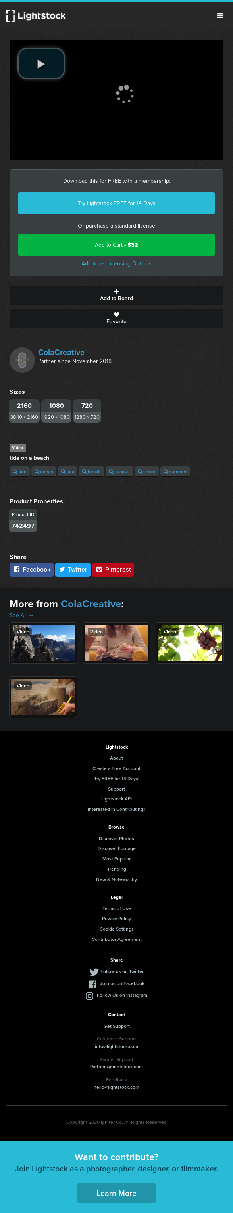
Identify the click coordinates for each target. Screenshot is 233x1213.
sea (67, 471)
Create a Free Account (116, 768)
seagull (119, 471)
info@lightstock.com (116, 1046)
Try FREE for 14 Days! (116, 778)
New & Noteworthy (116, 879)
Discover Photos (116, 838)
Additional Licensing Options (116, 263)
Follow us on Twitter (122, 971)
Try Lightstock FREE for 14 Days (117, 203)
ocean (44, 471)
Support (116, 788)
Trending (116, 869)
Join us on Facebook (122, 983)
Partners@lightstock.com (116, 1066)
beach (91, 471)
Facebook (31, 569)
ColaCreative (61, 352)
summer (175, 471)
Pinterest (113, 569)
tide (20, 471)
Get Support (117, 1026)
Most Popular (116, 858)
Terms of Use (116, 908)
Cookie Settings (117, 928)
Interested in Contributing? (117, 809)
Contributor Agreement (117, 939)
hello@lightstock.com (116, 1087)
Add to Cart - (116, 245)
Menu (220, 16)
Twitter (73, 569)
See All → (22, 615)
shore (147, 471)
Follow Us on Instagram (122, 995)
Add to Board (116, 295)
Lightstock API (116, 798)
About (116, 757)
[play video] (41, 63)
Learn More (116, 1193)
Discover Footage (117, 848)
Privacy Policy (116, 918)
